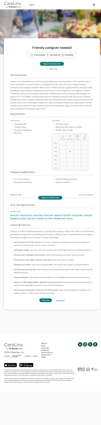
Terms (43, 357)
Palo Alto (67, 215)
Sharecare (45, 348)
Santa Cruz (14, 215)
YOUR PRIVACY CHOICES (17, 356)
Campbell (14, 218)
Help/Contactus (47, 352)
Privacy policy (46, 355)
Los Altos (22, 218)
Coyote (70, 218)
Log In (31, 5)
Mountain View (26, 215)
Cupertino (58, 215)
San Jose (31, 218)
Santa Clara (38, 215)
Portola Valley (77, 215)
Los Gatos (49, 218)
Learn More (60, 300)
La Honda (40, 218)
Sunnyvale (48, 215)
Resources (45, 350)
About (43, 346)
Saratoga (88, 215)
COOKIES (7, 356)
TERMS (35, 356)
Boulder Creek (59, 218)
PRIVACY (28, 356)
